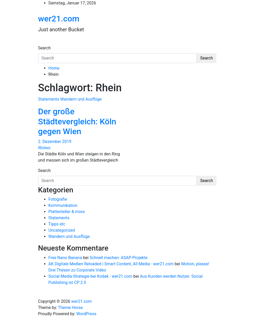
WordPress (86, 313)
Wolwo (44, 147)
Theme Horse (70, 307)
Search (44, 48)
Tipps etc (56, 224)
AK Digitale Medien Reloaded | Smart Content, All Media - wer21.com (111, 263)
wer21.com (58, 19)
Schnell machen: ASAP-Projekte (118, 257)
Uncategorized (61, 230)
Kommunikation (62, 205)
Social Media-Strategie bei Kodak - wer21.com (90, 276)
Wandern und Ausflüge (81, 99)
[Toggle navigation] (41, 43)
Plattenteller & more (66, 211)
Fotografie (57, 199)
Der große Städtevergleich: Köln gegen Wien (77, 121)
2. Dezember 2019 (54, 141)
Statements (48, 99)
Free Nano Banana (65, 257)
